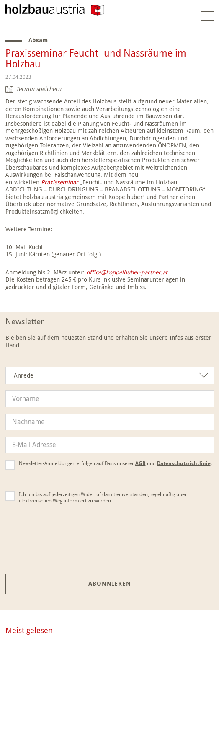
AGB (140, 463)
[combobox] (109, 375)
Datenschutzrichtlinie (184, 463)
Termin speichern (38, 88)
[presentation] (109, 545)
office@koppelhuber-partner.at (126, 272)
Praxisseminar (59, 182)
